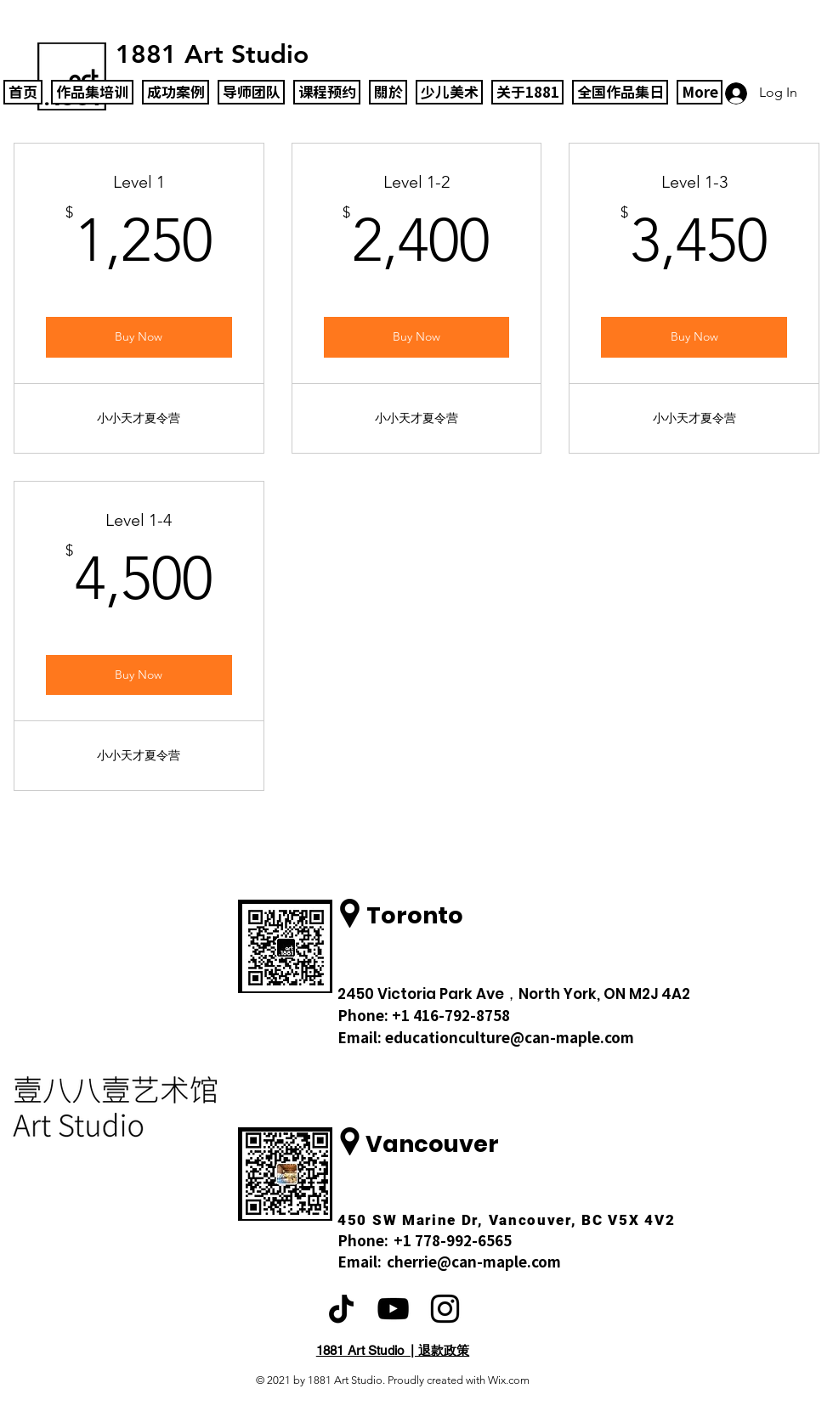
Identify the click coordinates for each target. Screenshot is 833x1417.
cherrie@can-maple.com (474, 1262)
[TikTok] (341, 1309)
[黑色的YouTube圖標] (393, 1309)
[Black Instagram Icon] (445, 1309)
